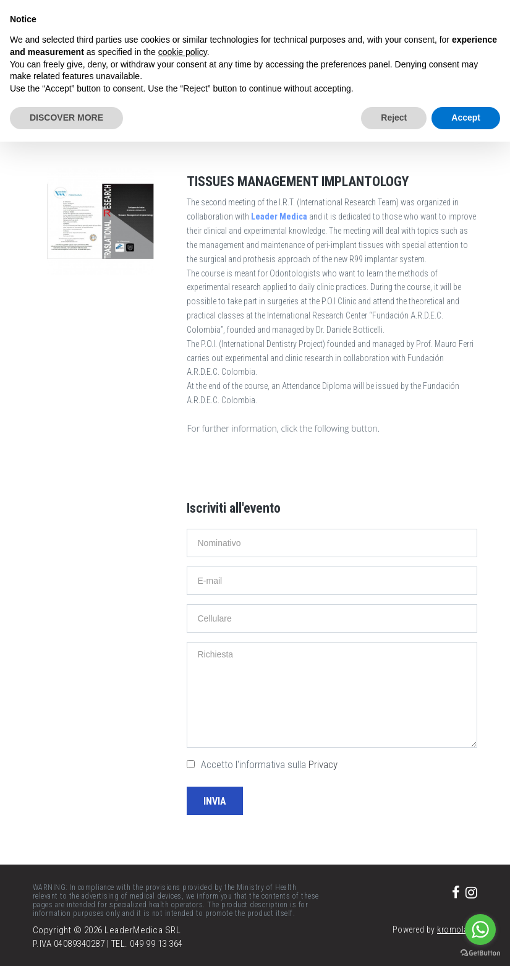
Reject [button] (394, 117)
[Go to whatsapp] (480, 929)
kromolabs (457, 929)
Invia (214, 801)
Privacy (323, 764)
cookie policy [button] (182, 52)
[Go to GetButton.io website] (480, 953)
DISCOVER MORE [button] (66, 117)
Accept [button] (465, 117)
